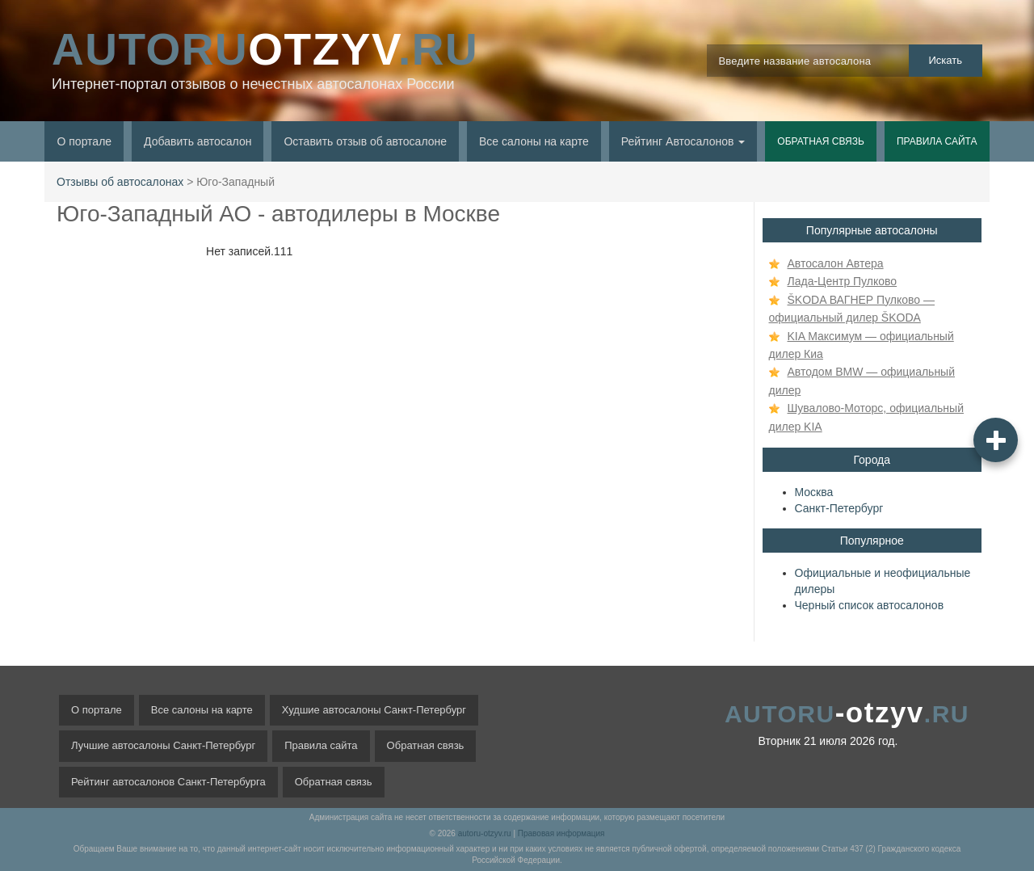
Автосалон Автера (836, 263)
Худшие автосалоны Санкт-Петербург (374, 710)
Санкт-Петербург (839, 508)
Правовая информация (561, 833)
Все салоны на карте (534, 141)
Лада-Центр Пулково (842, 281)
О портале (84, 141)
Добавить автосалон (197, 141)
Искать (946, 60)
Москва (814, 492)
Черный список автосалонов (869, 605)
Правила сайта (937, 141)
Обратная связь (820, 141)
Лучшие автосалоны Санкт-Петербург (163, 745)
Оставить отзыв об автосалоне (365, 141)
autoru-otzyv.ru (484, 833)
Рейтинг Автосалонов (683, 141)
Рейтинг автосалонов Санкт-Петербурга (168, 782)
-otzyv (847, 712)
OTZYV (265, 49)
